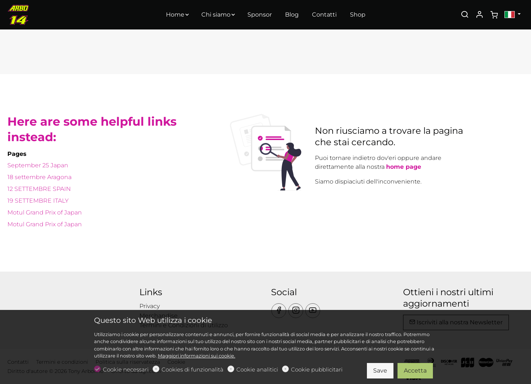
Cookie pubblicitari (317, 369)
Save (380, 370)
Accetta (415, 370)
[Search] (464, 15)
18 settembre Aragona (39, 177)
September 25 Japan (37, 165)
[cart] (494, 15)
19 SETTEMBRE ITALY (38, 200)
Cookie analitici (257, 369)
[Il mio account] (479, 15)
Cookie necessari (126, 369)
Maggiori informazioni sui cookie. (196, 356)
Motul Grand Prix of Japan (44, 212)
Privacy (149, 306)
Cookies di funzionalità (192, 369)
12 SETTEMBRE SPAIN (39, 188)
